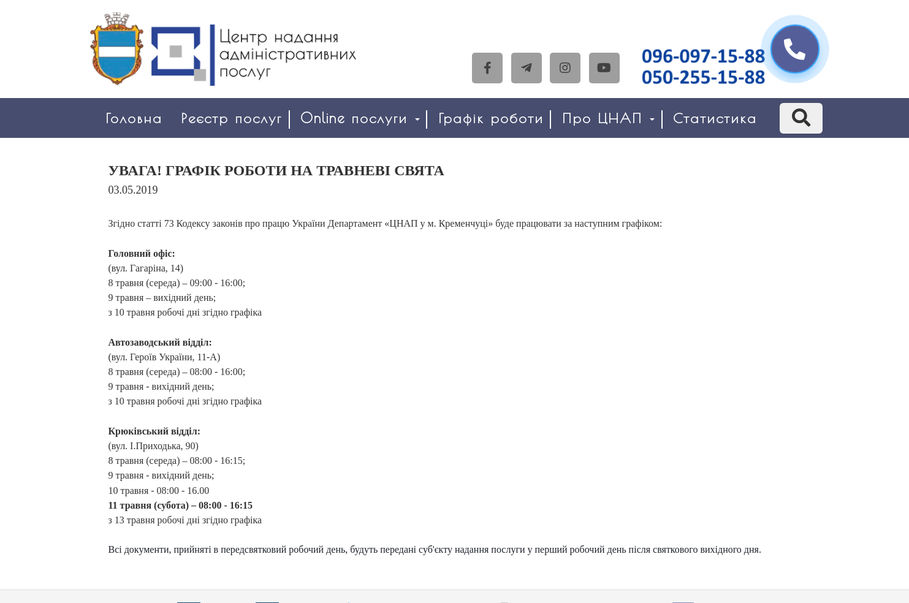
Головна (133, 118)
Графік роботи (491, 118)
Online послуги (360, 118)
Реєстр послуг (231, 118)
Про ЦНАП (608, 118)
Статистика (715, 118)
